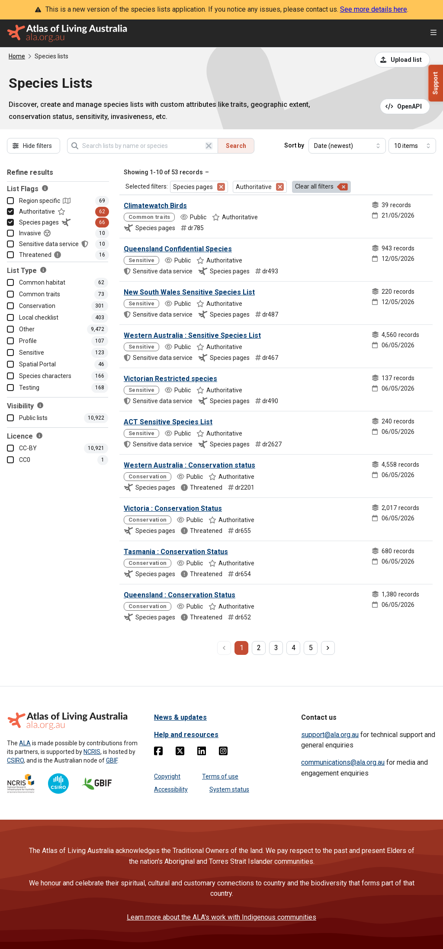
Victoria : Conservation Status (173, 508)
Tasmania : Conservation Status (176, 552)
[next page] (328, 648)
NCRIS (91, 751)
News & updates (180, 717)
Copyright (167, 776)
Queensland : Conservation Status (179, 595)
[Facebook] (158, 753)
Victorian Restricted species (170, 379)
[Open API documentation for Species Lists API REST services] (405, 106)
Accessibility (171, 789)
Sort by (294, 145)
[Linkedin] (201, 753)
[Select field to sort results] (347, 146)
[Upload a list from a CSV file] (402, 59)
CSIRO (15, 760)
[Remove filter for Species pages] (221, 187)
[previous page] (224, 648)
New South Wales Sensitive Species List (189, 292)
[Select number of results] (412, 146)
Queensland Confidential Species (178, 249)
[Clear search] (209, 146)
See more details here (373, 9)
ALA (25, 743)
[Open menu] (433, 33)
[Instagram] (223, 753)
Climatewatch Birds (155, 206)
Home (17, 56)
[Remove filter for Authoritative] (280, 187)
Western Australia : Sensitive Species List (192, 335)
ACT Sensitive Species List (168, 422)
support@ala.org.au (330, 735)
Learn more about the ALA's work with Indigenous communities (221, 917)
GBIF (111, 760)
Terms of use (220, 776)
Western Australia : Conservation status (189, 465)
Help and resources (186, 735)
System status (229, 789)
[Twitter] (180, 753)
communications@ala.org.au (343, 762)
